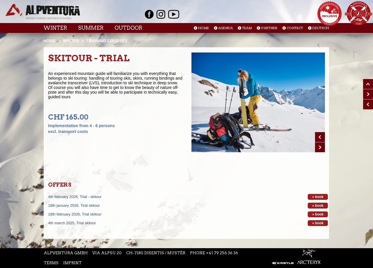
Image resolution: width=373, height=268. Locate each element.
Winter (55, 28)
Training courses (106, 40)
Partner (269, 28)
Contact (295, 28)
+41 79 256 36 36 (222, 253)
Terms (51, 263)
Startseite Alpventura (42, 11)
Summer (90, 28)
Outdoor (128, 28)
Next (320, 147)
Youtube (173, 14)
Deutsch (320, 28)
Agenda (225, 28)
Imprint (72, 263)
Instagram (160, 14)
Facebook (149, 14)
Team (247, 28)
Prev (320, 137)
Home (203, 28)
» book (317, 197)
